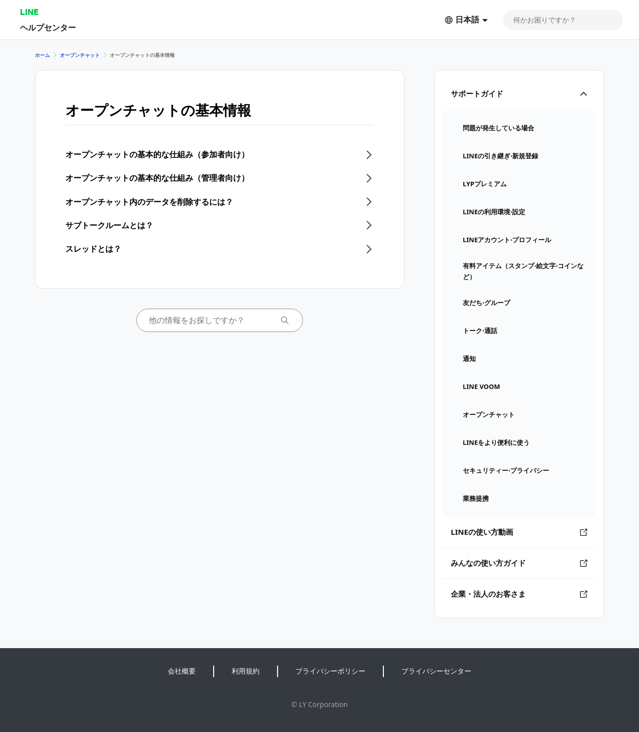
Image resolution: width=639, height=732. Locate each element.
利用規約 (246, 671)
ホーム (42, 54)
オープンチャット (80, 54)
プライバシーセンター (436, 671)
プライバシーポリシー (330, 671)
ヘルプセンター (48, 27)
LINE (29, 11)
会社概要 (182, 671)
